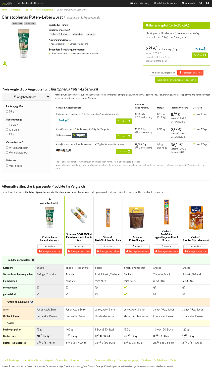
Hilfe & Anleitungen (11, 360)
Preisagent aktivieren (190, 72)
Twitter (173, 360)
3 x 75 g (13, 125)
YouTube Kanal (161, 360)
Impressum (87, 360)
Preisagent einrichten (49, 251)
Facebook (146, 360)
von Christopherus (44, 9)
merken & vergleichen (163, 72)
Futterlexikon (62, 360)
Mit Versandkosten (18, 147)
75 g (11, 111)
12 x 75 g (14, 129)
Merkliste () (139, 3)
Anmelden (189, 3)
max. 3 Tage (15, 165)
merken (50, 246)
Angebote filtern (24, 97)
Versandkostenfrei (18, 152)
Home (4, 9)
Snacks (29, 9)
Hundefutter (16, 9)
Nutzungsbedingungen (128, 360)
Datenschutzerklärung (105, 360)
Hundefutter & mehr (165, 3)
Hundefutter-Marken (32, 360)
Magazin (49, 360)
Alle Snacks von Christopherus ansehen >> (176, 80)
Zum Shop (199, 55)
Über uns (74, 360)
